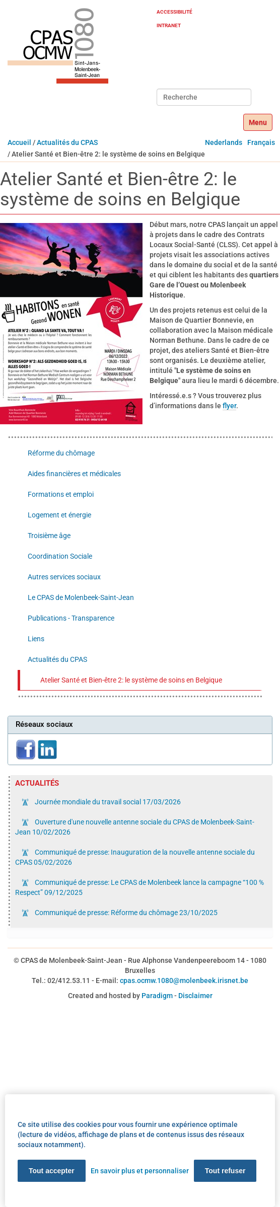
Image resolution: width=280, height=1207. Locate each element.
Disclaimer (195, 996)
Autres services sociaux (64, 577)
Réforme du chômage (61, 453)
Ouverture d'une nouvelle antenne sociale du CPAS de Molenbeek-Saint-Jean (134, 827)
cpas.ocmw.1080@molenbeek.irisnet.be (184, 980)
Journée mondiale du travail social (107, 802)
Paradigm (157, 996)
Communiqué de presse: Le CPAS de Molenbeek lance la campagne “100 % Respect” (139, 887)
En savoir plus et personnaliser (140, 1171)
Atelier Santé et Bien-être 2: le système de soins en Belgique (131, 680)
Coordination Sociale (60, 556)
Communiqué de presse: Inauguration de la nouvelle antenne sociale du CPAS (135, 857)
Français (261, 142)
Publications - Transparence (71, 618)
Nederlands (223, 142)
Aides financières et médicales (74, 474)
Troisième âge (49, 536)
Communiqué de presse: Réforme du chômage (125, 913)
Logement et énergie (59, 515)
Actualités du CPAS (67, 142)
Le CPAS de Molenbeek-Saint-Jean (81, 597)
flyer (229, 406)
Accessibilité (174, 12)
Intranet (169, 25)
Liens (36, 639)
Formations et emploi (61, 494)
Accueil (19, 142)
